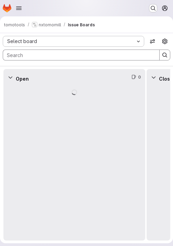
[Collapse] (10, 77)
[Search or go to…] (153, 8)
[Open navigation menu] (18, 8)
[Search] (78, 55)
